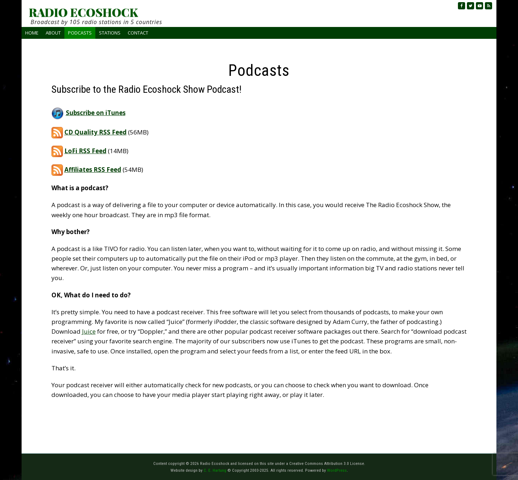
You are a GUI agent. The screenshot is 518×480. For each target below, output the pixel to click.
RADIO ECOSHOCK (83, 12)
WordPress (337, 470)
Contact (138, 32)
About (53, 32)
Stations (110, 32)
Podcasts (80, 32)
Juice (89, 331)
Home (31, 32)
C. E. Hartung (215, 470)
